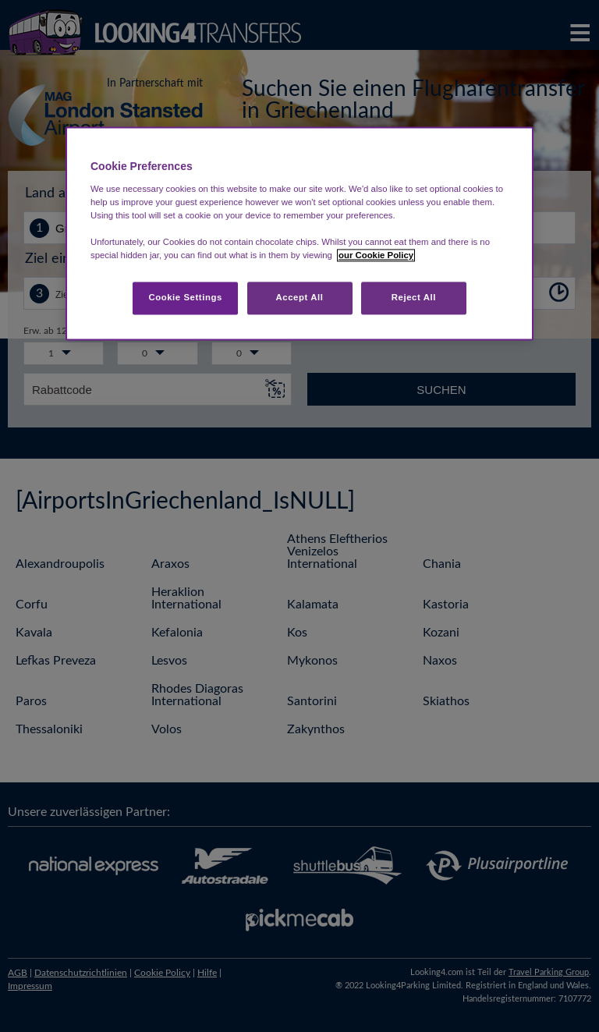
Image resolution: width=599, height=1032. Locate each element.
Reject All (414, 298)
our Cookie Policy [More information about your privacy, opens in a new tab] (375, 256)
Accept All (300, 298)
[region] (299, 234)
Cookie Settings (185, 298)
